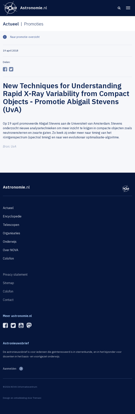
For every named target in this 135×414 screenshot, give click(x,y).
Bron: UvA (9, 146)
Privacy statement (15, 274)
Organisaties (11, 233)
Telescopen (11, 225)
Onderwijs (9, 241)
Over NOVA (10, 250)
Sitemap (8, 283)
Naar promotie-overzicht (25, 37)
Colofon (8, 258)
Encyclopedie (12, 216)
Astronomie (16, 187)
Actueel (8, 208)
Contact (8, 300)
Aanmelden (9, 368)
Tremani (37, 397)
